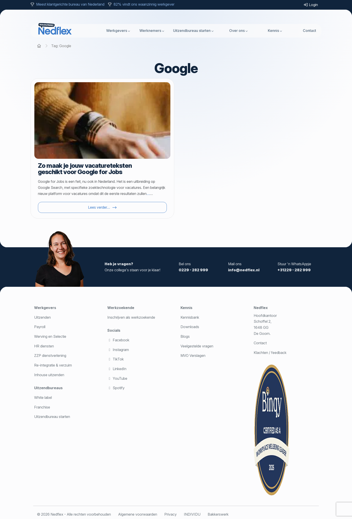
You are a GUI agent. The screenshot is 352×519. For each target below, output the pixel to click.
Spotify (116, 388)
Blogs (185, 336)
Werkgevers (116, 30)
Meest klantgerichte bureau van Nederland (70, 4)
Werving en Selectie (50, 336)
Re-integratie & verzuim (53, 365)
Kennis (273, 30)
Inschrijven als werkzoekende (131, 317)
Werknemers (150, 30)
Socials (113, 330)
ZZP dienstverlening (50, 355)
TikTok (115, 359)
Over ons (237, 30)
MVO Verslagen (192, 355)
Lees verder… (99, 207)
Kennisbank (189, 317)
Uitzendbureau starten (192, 30)
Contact (309, 30)
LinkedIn (116, 369)
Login (311, 4)
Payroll (39, 327)
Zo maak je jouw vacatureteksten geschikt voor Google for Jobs (85, 169)
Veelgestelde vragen (196, 346)
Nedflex (261, 307)
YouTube (117, 378)
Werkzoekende (120, 307)
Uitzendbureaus (48, 388)
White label (43, 397)
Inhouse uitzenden (49, 375)
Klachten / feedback (270, 352)
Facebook (118, 340)
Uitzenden (42, 317)
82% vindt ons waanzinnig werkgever (144, 4)
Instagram (118, 349)
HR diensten (44, 346)
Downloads (189, 327)
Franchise (42, 407)
